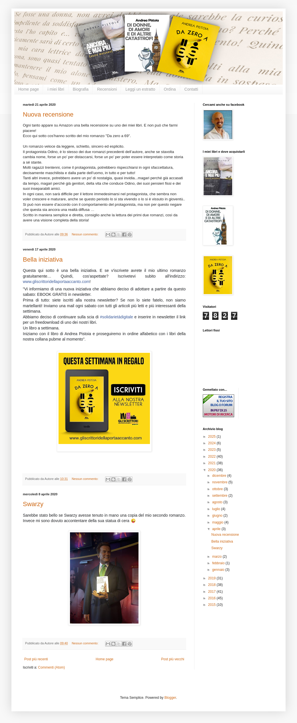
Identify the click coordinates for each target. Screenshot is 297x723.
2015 (212, 605)
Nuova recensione (48, 114)
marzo (217, 557)
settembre (220, 496)
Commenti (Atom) (51, 667)
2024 (212, 443)
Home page (28, 89)
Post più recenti (36, 659)
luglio (216, 509)
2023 (212, 450)
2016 (212, 598)
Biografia (81, 89)
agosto (217, 502)
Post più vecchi (172, 659)
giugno (217, 516)
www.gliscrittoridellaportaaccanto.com (56, 281)
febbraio (219, 563)
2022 (212, 457)
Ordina (170, 89)
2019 (212, 578)
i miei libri (55, 89)
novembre (220, 482)
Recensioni (107, 89)
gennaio (218, 570)
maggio (218, 522)
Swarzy (33, 504)
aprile (217, 529)
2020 (212, 470)
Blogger (170, 698)
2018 (212, 585)
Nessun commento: (85, 234)
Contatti (191, 89)
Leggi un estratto (140, 89)
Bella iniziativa (43, 259)
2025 (212, 437)
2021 (212, 463)
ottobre (218, 489)
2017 (212, 592)
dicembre (219, 476)
